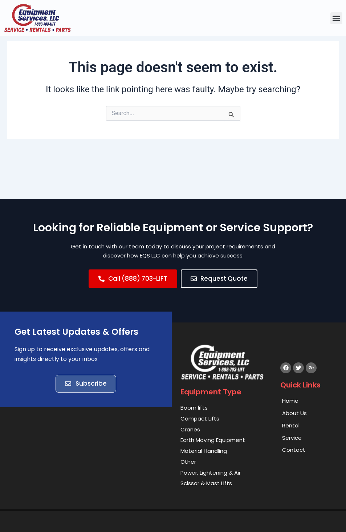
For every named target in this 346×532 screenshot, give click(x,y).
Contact (293, 450)
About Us (294, 413)
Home (290, 401)
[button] (336, 18)
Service (292, 438)
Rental (291, 425)
